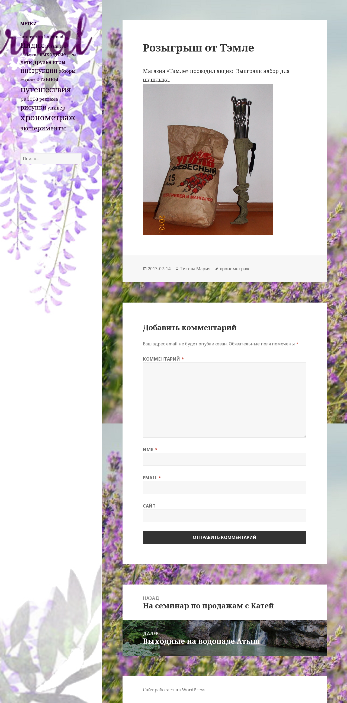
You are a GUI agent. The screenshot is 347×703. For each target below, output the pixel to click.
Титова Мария (195, 269)
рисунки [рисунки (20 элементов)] (33, 107)
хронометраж (234, 269)
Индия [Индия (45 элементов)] (32, 45)
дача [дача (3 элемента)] (71, 54)
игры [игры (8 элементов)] (59, 62)
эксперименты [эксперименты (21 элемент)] (43, 128)
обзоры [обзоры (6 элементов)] (67, 71)
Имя (150, 449)
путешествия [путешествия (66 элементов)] (45, 89)
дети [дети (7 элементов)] (26, 62)
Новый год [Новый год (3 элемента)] (55, 46)
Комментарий (163, 359)
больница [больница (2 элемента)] (29, 54)
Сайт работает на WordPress (174, 690)
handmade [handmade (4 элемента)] (55, 36)
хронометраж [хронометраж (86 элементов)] (47, 117)
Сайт (149, 506)
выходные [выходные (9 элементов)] (53, 54)
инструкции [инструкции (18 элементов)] (38, 70)
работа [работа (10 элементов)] (29, 98)
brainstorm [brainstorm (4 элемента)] (31, 36)
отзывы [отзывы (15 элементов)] (47, 79)
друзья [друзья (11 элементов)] (42, 62)
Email (152, 478)
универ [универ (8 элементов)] (56, 107)
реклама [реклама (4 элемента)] (48, 99)
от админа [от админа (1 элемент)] (27, 80)
